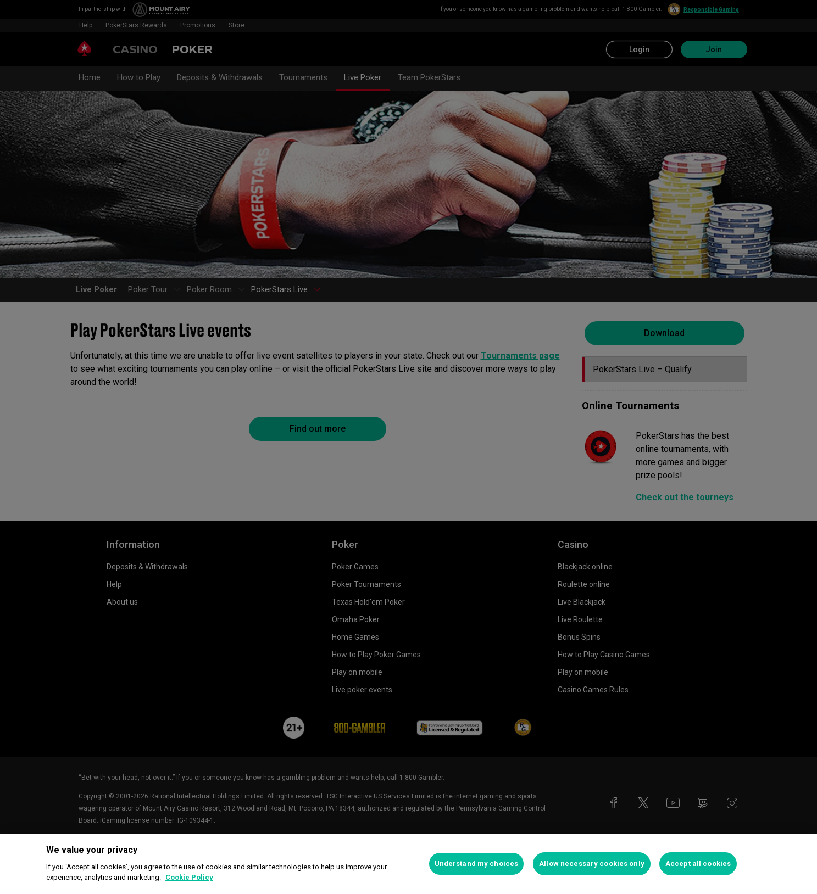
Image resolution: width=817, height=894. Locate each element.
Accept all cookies (698, 863)
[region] (408, 864)
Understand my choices (477, 863)
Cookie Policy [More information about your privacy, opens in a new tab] (189, 877)
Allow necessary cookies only (591, 863)
